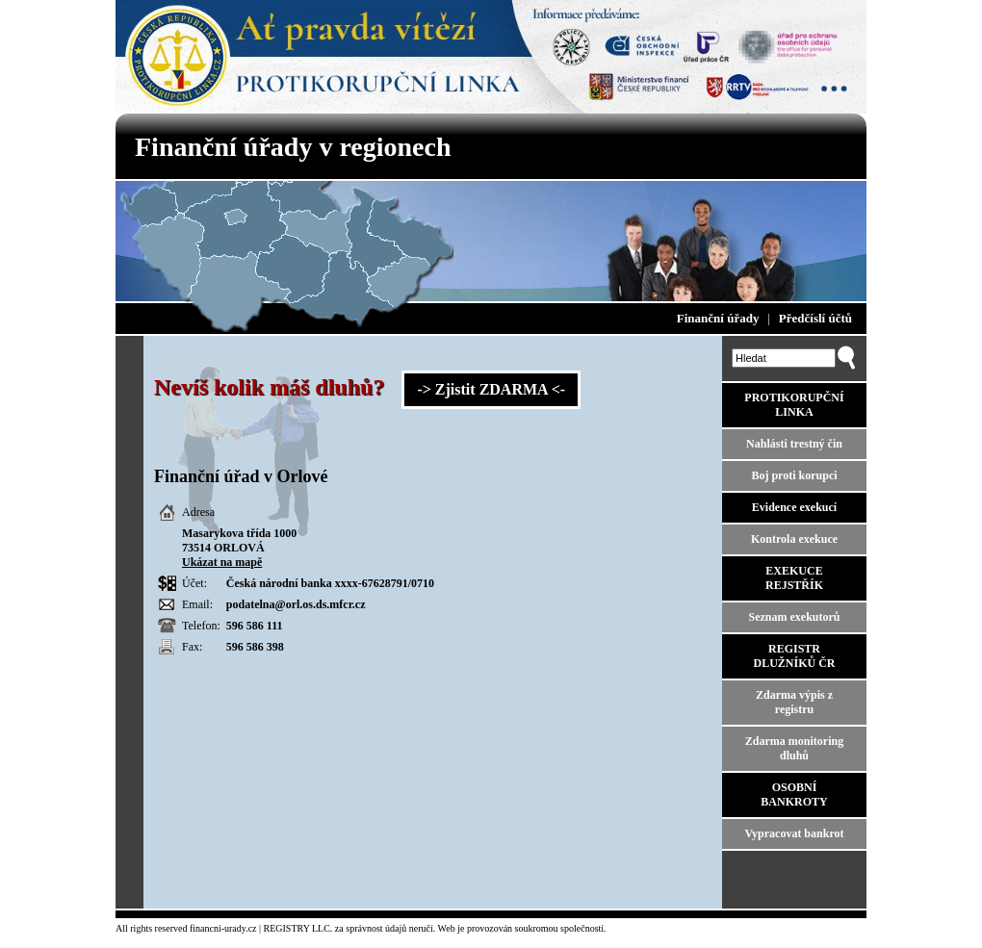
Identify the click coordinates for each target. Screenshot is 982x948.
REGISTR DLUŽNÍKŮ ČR (794, 656)
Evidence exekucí (794, 507)
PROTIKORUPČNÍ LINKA (793, 405)
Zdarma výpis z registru (794, 702)
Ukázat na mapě (222, 562)
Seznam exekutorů (794, 617)
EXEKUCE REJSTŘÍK (794, 578)
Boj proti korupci (794, 475)
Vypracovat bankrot (793, 833)
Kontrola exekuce (794, 539)
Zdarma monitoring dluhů (794, 748)
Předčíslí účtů (815, 318)
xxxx (346, 583)
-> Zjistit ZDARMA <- (491, 389)
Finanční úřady (718, 318)
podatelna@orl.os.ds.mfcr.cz (296, 604)
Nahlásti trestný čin (794, 443)
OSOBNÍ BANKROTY (794, 794)
